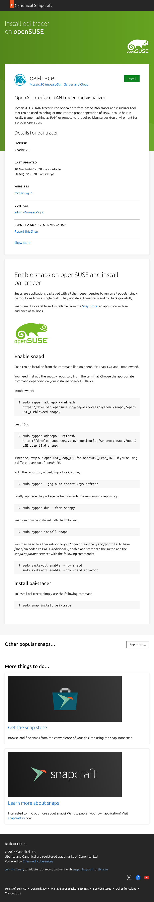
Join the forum (14, 869)
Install (132, 79)
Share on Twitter (129, 877)
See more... (138, 644)
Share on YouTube (146, 877)
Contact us (13, 893)
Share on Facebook (138, 877)
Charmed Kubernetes (38, 861)
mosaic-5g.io (23, 193)
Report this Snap (26, 231)
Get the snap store (27, 727)
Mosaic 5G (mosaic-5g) (46, 84)
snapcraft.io (16, 818)
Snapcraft (88, 869)
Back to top (15, 843)
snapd (76, 869)
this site (103, 869)
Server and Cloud (76, 84)
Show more (22, 242)
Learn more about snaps (33, 803)
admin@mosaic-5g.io (29, 212)
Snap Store (89, 306)
